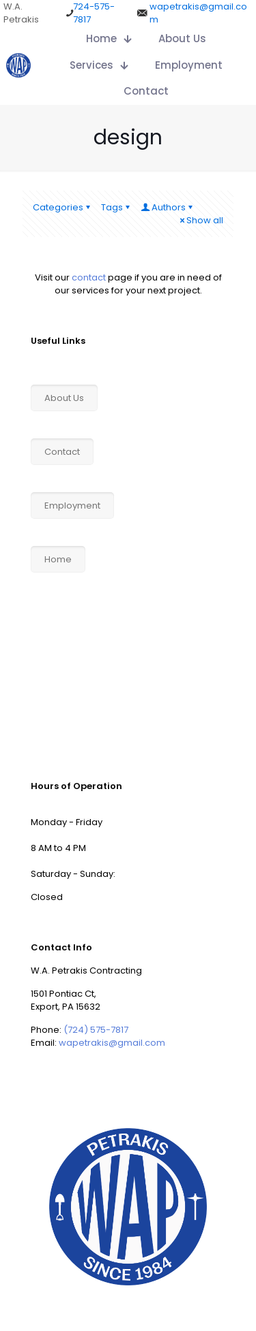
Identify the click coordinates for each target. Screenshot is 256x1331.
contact (89, 277)
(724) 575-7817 (95, 1029)
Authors (168, 207)
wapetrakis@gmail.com (112, 1042)
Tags (116, 207)
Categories (62, 207)
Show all (200, 220)
